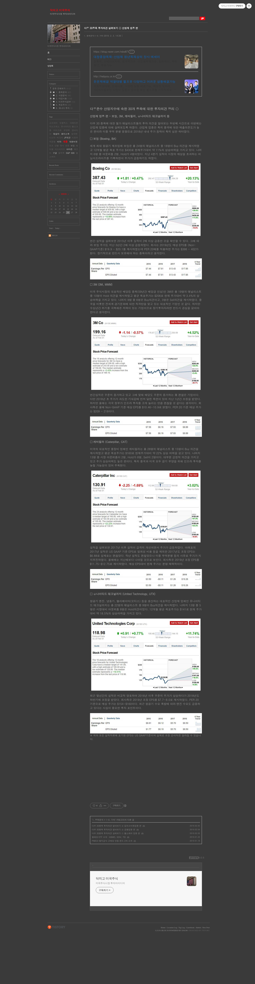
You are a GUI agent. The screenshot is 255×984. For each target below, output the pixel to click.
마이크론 (57, 130)
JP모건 (67, 137)
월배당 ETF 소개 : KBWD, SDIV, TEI (109, 887)
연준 (67, 145)
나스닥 (52, 137)
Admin (198, 978)
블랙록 (61, 152)
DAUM (185, 981)
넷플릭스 (64, 122)
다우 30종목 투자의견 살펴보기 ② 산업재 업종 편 (111, 28)
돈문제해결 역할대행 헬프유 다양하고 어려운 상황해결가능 (135, 82)
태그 (49, 59)
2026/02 (64, 194)
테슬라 (56, 133)
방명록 (50, 66)
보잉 (73, 145)
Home (163, 978)
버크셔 (60, 137)
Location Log (172, 978)
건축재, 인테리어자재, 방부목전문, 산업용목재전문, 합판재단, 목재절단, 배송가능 (135, 63)
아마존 (69, 149)
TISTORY (56, 977)
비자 (59, 141)
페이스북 (65, 133)
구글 (55, 152)
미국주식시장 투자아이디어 (110, 933)
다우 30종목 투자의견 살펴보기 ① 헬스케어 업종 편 (116, 883)
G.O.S (157, 981)
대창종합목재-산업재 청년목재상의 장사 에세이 (127, 57)
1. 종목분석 (97, 870)
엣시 (62, 145)
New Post (206, 978)
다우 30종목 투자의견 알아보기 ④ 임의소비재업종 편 (116, 876)
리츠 (51, 145)
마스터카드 (60, 149)
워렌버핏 (73, 141)
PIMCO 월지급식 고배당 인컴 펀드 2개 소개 (112, 891)
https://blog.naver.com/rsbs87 (111, 51)
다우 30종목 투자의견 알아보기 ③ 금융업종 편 (113, 879)
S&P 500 (70, 152)
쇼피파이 (53, 122)
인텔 (57, 145)
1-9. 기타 (110, 870)
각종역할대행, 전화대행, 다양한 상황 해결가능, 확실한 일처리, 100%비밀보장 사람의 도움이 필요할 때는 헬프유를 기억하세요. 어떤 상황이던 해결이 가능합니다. (135, 88)
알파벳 (74, 133)
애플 (65, 141)
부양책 (67, 130)
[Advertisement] (146, 123)
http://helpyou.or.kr (104, 76)
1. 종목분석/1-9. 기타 (93, 35)
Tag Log (181, 978)
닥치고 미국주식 (60, 10)
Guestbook (190, 978)
